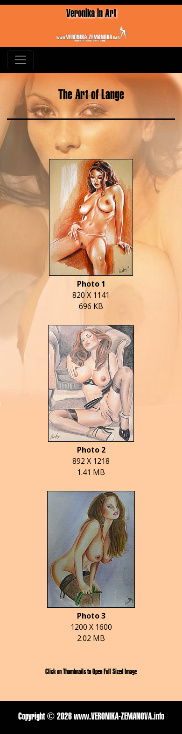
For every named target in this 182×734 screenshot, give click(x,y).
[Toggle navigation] (20, 59)
